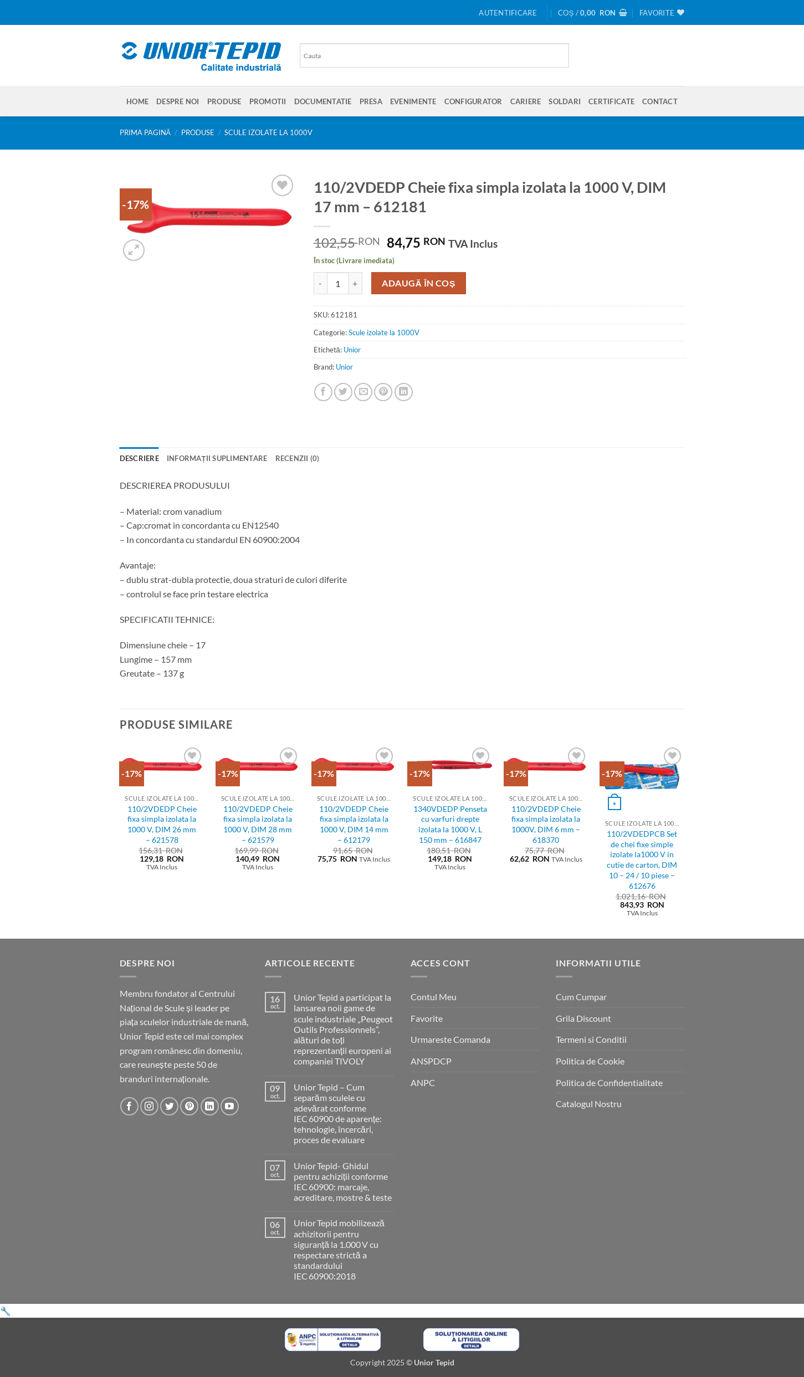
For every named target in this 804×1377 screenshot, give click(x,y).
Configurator (473, 101)
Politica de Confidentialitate (609, 1082)
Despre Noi (177, 101)
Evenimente (413, 101)
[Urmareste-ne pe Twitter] (169, 1106)
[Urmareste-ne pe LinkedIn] (210, 1106)
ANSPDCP (431, 1061)
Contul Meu (434, 996)
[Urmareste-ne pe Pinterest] (189, 1106)
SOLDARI (565, 101)
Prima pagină (145, 132)
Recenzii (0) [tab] (297, 458)
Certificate (611, 101)
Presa (371, 101)
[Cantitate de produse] (338, 283)
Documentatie (323, 101)
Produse (224, 101)
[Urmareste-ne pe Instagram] (149, 1106)
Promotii (267, 101)
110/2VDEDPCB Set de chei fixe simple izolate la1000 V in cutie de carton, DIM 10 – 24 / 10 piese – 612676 (642, 859)
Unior (352, 349)
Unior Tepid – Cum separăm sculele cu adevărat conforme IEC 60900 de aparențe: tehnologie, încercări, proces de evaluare (338, 1113)
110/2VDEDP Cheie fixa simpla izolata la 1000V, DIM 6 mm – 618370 (546, 824)
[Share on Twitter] (343, 392)
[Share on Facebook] (323, 392)
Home (137, 101)
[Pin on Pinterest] (383, 392)
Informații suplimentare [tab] (217, 458)
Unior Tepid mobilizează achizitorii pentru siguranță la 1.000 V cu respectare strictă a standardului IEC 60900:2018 (339, 1249)
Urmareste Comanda (450, 1039)
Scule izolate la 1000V (268, 132)
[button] (507, 13)
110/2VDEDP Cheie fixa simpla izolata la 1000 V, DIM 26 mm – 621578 (162, 824)
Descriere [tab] (139, 458)
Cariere (525, 101)
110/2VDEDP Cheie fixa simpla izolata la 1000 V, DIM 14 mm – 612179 (353, 824)
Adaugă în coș (418, 283)
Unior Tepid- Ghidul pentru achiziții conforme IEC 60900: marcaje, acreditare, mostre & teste (343, 1181)
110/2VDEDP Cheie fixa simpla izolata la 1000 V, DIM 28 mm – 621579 (258, 824)
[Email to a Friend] (363, 392)
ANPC (423, 1082)
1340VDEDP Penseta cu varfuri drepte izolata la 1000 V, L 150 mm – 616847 (450, 824)
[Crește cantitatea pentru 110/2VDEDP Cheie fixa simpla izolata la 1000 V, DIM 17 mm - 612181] (355, 283)
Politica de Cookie (590, 1061)
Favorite (427, 1018)
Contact (660, 101)
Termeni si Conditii (591, 1039)
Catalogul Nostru (589, 1103)
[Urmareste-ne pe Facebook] (129, 1106)
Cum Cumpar (581, 996)
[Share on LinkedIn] (404, 392)
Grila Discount (583, 1018)
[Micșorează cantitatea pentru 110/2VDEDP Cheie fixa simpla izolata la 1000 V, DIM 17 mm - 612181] (320, 283)
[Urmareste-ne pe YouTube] (230, 1106)
